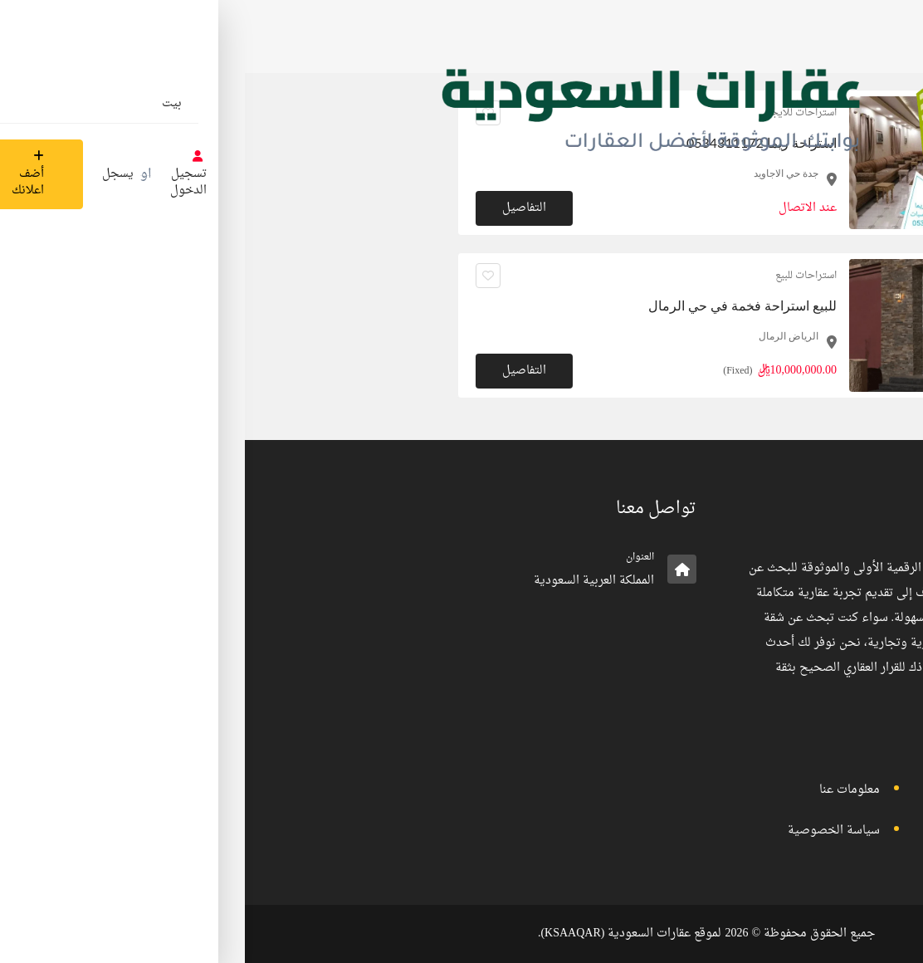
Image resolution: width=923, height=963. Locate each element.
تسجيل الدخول (793, 790)
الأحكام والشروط (789, 830)
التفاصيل (279, 370)
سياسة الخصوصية (589, 830)
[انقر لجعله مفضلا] (243, 275)
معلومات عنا (604, 790)
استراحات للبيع (561, 275)
